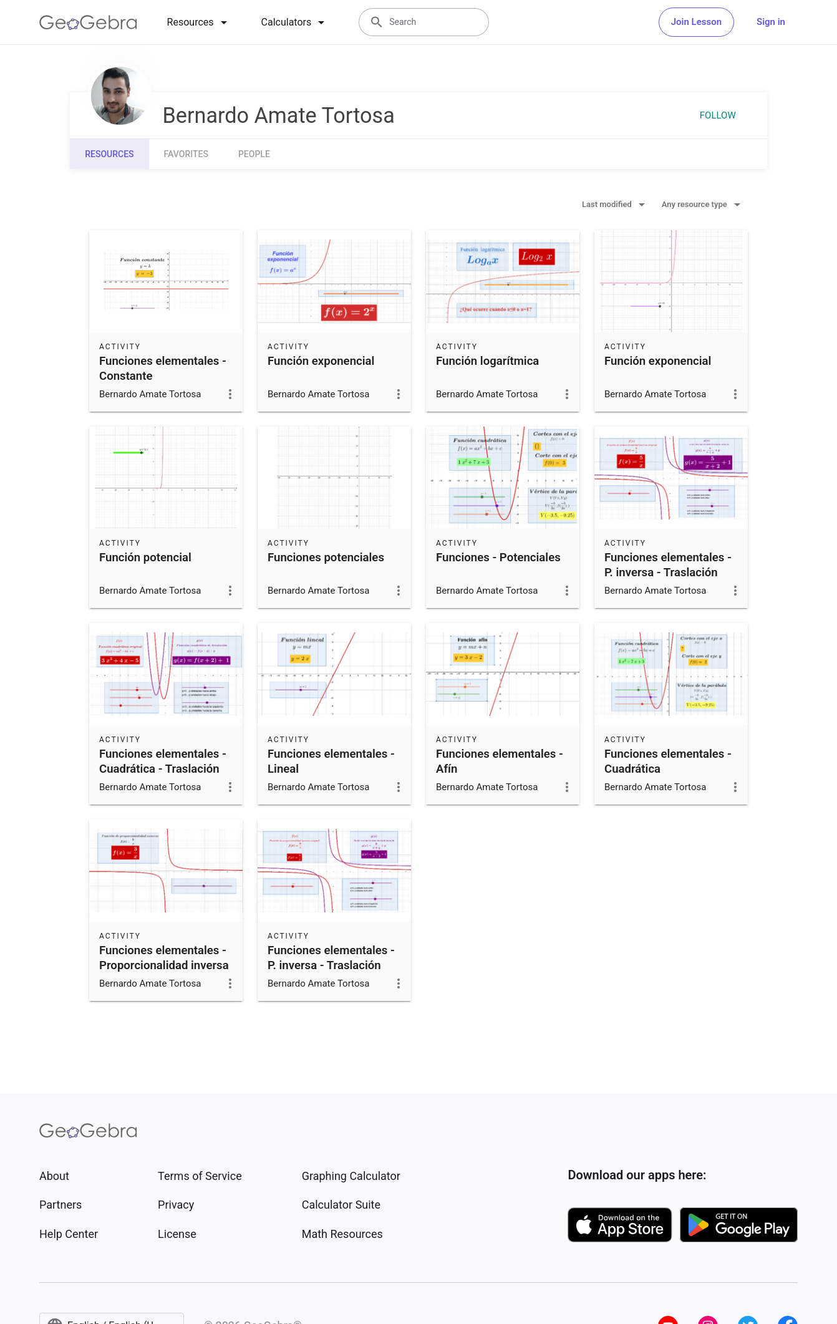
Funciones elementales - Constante (162, 368)
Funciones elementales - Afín (499, 761)
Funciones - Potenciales (498, 557)
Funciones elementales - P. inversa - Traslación (668, 565)
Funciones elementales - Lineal (331, 761)
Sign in (771, 21)
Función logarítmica (487, 361)
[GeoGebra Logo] (88, 22)
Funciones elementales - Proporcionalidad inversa (164, 958)
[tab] (199, 22)
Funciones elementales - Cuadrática (668, 761)
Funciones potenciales (326, 557)
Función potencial (145, 557)
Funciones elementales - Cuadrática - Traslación (162, 761)
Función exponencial (321, 361)
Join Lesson (696, 21)
